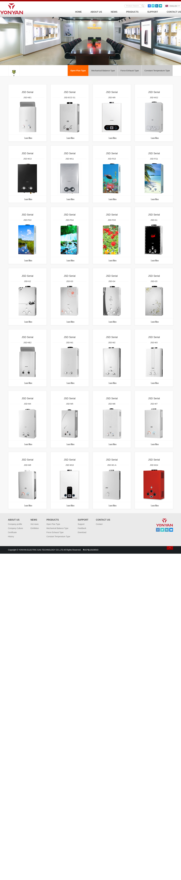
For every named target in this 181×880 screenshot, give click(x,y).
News (114, 12)
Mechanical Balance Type (103, 70)
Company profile (15, 525)
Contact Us (174, 12)
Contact (99, 525)
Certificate (12, 533)
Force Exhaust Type (130, 70)
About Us (96, 12)
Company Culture (15, 529)
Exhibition (35, 529)
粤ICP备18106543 (90, 551)
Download (82, 533)
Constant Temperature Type (157, 70)
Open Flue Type (78, 70)
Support (152, 12)
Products (132, 12)
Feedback (82, 529)
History (11, 537)
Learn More (28, 138)
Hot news (35, 525)
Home (78, 12)
